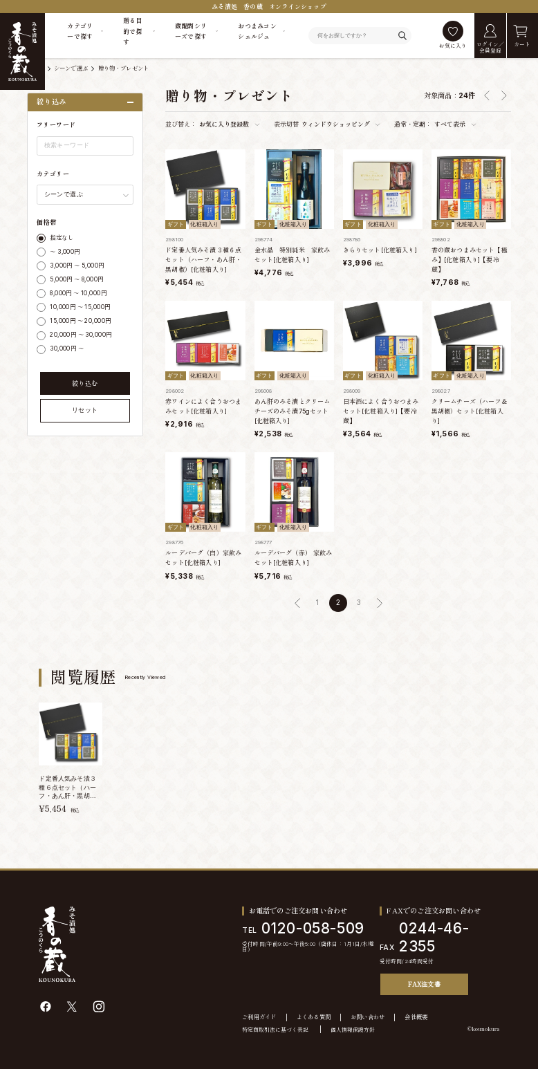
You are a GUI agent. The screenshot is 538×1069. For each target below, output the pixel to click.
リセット (85, 410)
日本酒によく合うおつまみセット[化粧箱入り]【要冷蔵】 (381, 411)
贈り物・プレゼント (123, 68)
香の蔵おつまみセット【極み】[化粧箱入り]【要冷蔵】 (470, 259)
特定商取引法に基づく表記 (275, 1029)
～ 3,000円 (65, 251)
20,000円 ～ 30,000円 (80, 334)
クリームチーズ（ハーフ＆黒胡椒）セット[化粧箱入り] (470, 411)
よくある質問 (314, 1017)
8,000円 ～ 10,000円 (78, 293)
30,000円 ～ (67, 348)
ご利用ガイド (259, 1017)
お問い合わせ (368, 1017)
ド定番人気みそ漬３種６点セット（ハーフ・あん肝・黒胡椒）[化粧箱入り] (203, 259)
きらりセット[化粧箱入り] (380, 250)
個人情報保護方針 (353, 1029)
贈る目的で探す (132, 31)
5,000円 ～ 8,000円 (76, 279)
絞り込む (85, 383)
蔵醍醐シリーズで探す (191, 31)
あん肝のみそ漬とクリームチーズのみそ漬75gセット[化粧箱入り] (292, 411)
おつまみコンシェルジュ (257, 31)
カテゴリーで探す (80, 31)
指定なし (61, 237)
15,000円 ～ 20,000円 (80, 320)
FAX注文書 (424, 984)
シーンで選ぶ (71, 68)
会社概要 (416, 1017)
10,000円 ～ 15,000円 (80, 307)
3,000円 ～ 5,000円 (77, 265)
